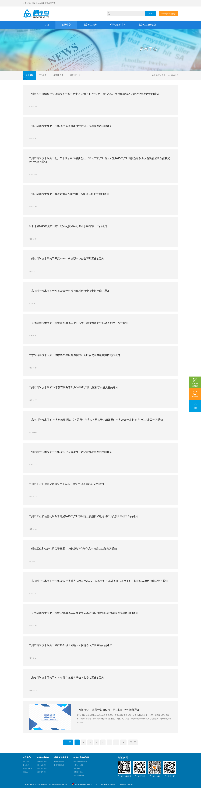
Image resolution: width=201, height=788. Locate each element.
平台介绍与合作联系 (80, 762)
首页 (47, 24)
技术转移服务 (42, 762)
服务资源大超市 (78, 776)
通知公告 (29, 75)
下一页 (133, 742)
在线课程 (76, 769)
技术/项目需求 (59, 765)
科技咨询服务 (42, 769)
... (116, 742)
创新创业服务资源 (147, 24)
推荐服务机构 (78, 772)
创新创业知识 (78, 765)
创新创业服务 (90, 24)
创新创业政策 (57, 75)
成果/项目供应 (59, 762)
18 (123, 742)
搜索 (150, 13)
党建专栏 (73, 75)
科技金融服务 (42, 765)
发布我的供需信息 (168, 14)
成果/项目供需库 (118, 24)
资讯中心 (66, 24)
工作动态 (42, 75)
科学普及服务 (42, 772)
